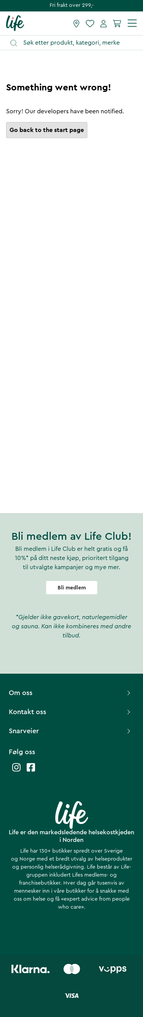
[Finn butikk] (76, 23)
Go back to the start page (47, 130)
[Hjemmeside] (15, 23)
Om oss (70, 692)
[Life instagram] (16, 771)
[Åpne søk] (75, 43)
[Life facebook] (31, 771)
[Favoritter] (90, 23)
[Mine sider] (103, 23)
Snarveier (70, 730)
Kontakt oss (70, 711)
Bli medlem (72, 588)
